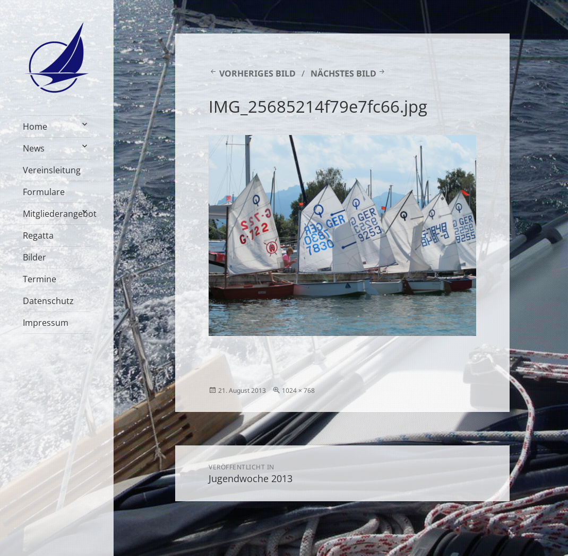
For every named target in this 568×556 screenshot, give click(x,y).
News (34, 148)
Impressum (45, 322)
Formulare (44, 192)
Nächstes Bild (343, 73)
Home (35, 126)
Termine (39, 279)
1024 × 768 (298, 390)
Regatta (38, 235)
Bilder (34, 257)
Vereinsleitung (52, 170)
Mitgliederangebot (57, 214)
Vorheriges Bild (257, 73)
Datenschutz (48, 301)
